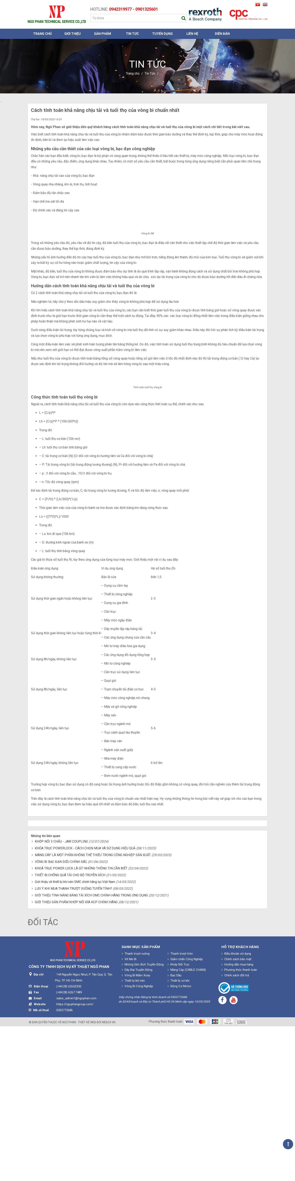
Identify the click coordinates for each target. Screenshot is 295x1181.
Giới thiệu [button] (72, 34)
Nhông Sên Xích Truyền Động (143, 1119)
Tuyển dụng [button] (162, 34)
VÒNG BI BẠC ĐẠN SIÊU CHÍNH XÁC (61, 1016)
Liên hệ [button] (192, 34)
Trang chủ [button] (42, 34)
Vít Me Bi (129, 1114)
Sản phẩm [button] (102, 34)
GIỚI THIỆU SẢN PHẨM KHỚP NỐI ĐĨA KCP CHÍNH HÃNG (76, 1057)
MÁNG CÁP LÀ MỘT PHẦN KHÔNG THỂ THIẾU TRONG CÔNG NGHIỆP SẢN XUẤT (93, 1010)
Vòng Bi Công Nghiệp (137, 1141)
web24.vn (108, 1177)
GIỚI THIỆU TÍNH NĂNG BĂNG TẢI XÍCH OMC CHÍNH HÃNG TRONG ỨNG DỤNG (91, 1050)
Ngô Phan (69, 1177)
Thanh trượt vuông (136, 1108)
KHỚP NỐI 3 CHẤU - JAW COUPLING (61, 996)
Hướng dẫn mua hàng (237, 1119)
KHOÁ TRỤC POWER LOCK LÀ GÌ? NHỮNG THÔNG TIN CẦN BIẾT (81, 1023)
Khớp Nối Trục (178, 1119)
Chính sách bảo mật (236, 1114)
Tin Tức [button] (132, 34)
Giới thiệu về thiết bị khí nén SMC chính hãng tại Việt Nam (75, 1037)
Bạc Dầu (175, 1130)
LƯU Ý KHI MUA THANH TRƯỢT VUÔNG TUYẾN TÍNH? (73, 1043)
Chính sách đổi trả (235, 1130)
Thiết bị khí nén (133, 1135)
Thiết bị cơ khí (178, 1135)
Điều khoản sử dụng (236, 1108)
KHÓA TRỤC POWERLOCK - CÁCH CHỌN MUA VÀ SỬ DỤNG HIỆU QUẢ (85, 1003)
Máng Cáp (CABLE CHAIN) (187, 1125)
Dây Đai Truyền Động (137, 1125)
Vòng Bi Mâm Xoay (136, 1130)
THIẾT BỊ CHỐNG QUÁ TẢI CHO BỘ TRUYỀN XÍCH (70, 1030)
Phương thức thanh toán (239, 1125)
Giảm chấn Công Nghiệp (185, 1114)
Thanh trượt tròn (180, 1108)
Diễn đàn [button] (222, 34)
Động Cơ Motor (179, 1141)
